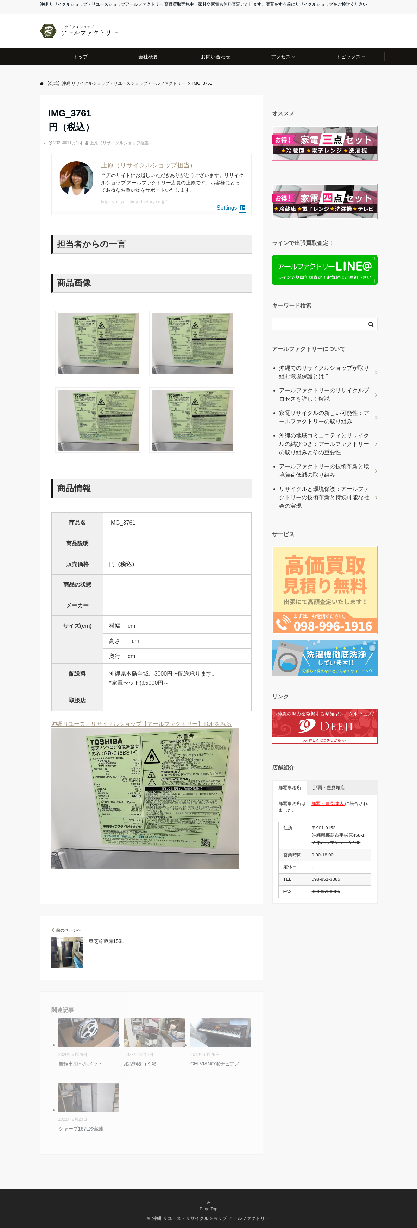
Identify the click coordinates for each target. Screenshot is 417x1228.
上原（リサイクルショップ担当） (121, 142)
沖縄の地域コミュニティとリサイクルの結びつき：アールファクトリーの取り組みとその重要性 (324, 443)
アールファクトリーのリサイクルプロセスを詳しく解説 (324, 394)
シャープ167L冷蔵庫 (81, 1129)
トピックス (348, 56)
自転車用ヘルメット (80, 1063)
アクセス (281, 56)
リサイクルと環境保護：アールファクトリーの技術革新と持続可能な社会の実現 (324, 497)
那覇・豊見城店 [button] (329, 787)
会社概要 (148, 56)
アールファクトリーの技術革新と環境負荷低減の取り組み (324, 470)
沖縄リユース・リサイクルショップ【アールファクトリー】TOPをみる (141, 724)
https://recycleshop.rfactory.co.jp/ (134, 201)
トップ (80, 56)
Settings (231, 208)
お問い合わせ (215, 56)
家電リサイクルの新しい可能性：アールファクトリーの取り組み (324, 417)
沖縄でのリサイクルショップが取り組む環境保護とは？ (324, 372)
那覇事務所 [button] (289, 787)
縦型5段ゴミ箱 (140, 1063)
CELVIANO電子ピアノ (215, 1063)
